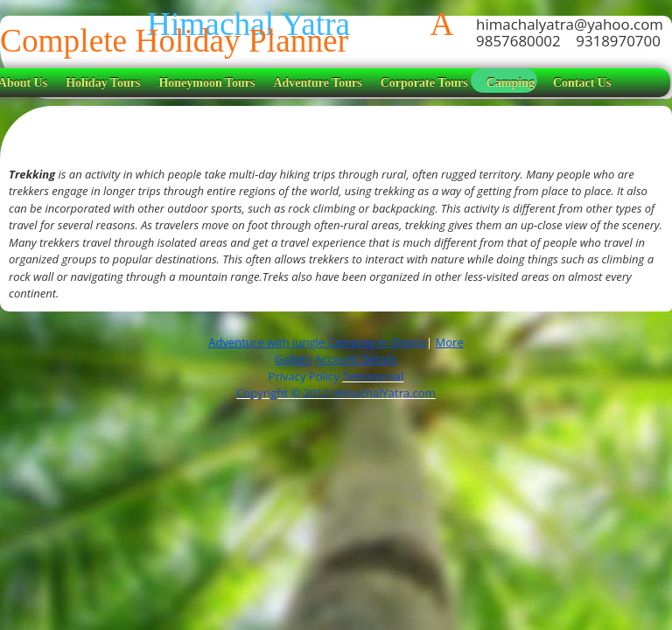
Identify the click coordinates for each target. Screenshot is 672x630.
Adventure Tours (317, 82)
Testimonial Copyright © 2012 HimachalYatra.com (335, 385)
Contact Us (582, 82)
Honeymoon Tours (206, 82)
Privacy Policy (306, 376)
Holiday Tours (103, 82)
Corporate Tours (424, 82)
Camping (510, 82)
